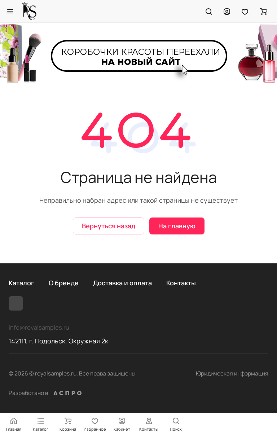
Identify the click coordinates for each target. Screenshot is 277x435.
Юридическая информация (232, 373)
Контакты (181, 282)
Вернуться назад (108, 225)
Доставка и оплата (122, 282)
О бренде (64, 282)
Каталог (21, 282)
